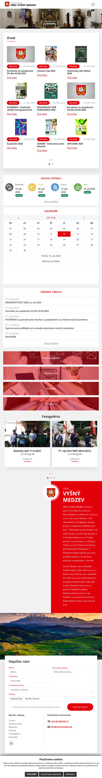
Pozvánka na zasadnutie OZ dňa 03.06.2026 (20, 72)
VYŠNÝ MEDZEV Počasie (51, 274)
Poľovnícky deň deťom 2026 (79, 72)
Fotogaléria (14, 734)
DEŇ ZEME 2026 (75, 143)
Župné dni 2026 (15, 143)
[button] (49, 164)
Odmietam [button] (70, 774)
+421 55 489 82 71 (60, 721)
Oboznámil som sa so (36, 707)
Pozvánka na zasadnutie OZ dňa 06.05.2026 (80, 108)
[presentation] (49, 159)
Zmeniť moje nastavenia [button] (51, 774)
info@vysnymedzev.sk (61, 727)
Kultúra (12, 730)
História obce (15, 724)
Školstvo (13, 727)
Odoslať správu (80, 707)
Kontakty (13, 737)
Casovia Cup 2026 (46, 70)
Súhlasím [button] (31, 774)
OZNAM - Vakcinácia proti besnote (50, 145)
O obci (12, 720)
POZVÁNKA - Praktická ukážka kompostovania (19, 108)
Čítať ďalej (12, 77)
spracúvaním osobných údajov (46, 707)
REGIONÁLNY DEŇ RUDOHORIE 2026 (46, 108)
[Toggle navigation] (93, 4)
